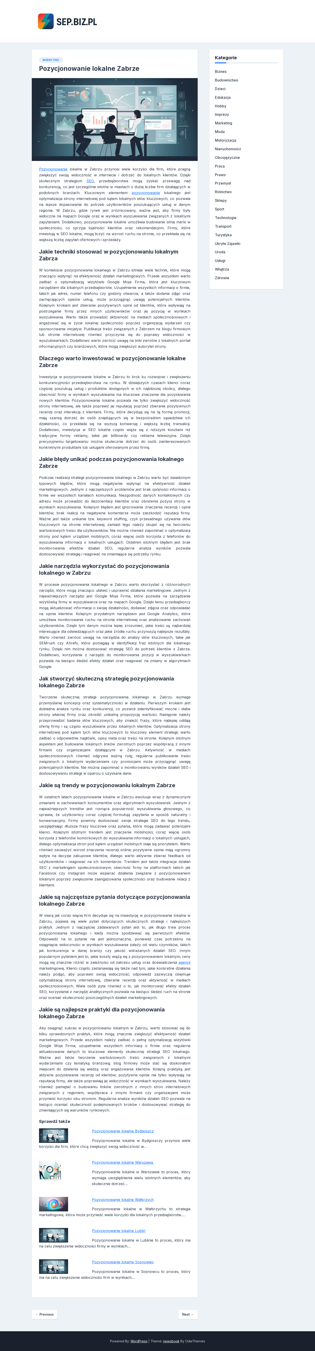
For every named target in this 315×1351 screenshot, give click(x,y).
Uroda (220, 252)
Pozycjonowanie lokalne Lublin (118, 1230)
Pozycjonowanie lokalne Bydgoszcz (123, 1131)
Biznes (220, 71)
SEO (90, 181)
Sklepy (221, 200)
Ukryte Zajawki (227, 243)
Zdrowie (222, 278)
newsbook (171, 1341)
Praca (220, 166)
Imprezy (222, 114)
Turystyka (223, 235)
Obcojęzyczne (227, 157)
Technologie (225, 217)
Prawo (220, 175)
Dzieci (220, 88)
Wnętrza (222, 269)
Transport (223, 226)
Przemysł (223, 183)
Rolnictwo (223, 192)
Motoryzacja (225, 140)
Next (188, 1314)
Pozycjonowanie (53, 169)
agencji (184, 962)
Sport (219, 209)
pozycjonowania (146, 192)
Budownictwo (226, 80)
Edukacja (223, 97)
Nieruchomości (228, 149)
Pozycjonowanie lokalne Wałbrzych (123, 1199)
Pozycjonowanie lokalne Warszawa (123, 1162)
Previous (44, 1314)
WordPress (139, 1341)
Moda (220, 131)
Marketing (51, 60)
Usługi (220, 260)
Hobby (220, 106)
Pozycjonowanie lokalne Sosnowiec (123, 1262)
